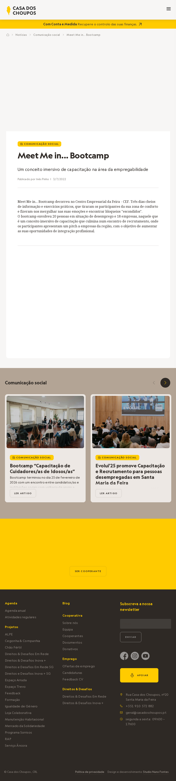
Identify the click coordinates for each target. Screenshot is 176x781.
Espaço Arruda (16, 680)
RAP (8, 739)
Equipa (67, 629)
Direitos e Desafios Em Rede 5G (29, 667)
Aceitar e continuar (142, 764)
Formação (12, 700)
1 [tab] (87, 338)
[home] (21, 10)
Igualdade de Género (21, 706)
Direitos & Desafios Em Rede (27, 654)
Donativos (70, 649)
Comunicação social (46, 34)
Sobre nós (70, 623)
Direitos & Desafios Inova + (25, 660)
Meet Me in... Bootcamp (83, 34)
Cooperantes (72, 636)
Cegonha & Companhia (22, 641)
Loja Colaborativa (18, 713)
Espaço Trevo (15, 687)
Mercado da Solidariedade (25, 726)
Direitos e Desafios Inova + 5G (28, 674)
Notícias (21, 34)
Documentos (72, 642)
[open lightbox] (151, 262)
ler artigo (23, 493)
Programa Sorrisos (18, 732)
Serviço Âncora (16, 745)
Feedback (12, 693)
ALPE (9, 634)
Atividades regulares (20, 617)
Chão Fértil (13, 647)
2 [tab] (90, 338)
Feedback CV (72, 679)
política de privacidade (72, 766)
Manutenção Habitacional (24, 719)
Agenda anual (15, 611)
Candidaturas (72, 673)
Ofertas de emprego (78, 666)
